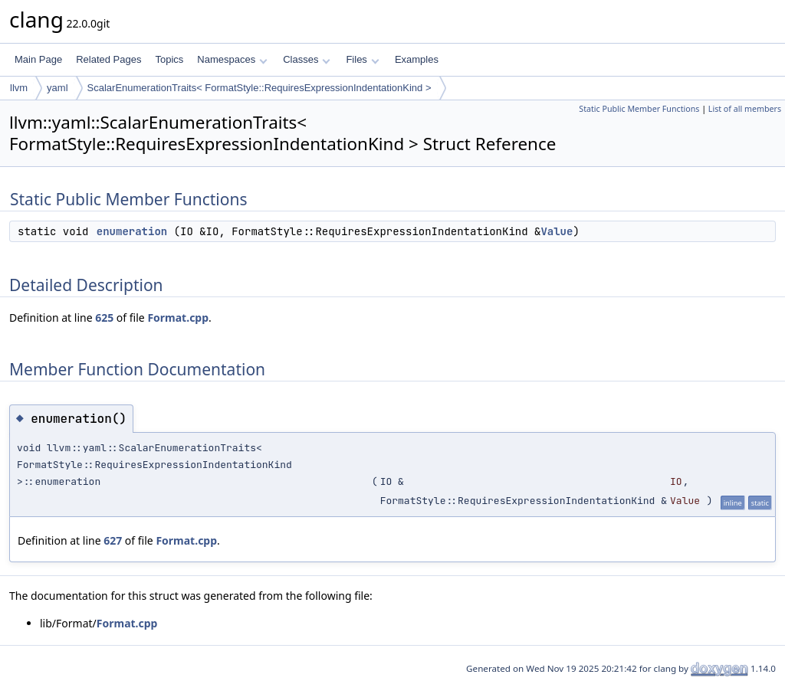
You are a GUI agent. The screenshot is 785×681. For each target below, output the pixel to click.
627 (112, 540)
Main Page (38, 59)
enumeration (132, 231)
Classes (306, 59)
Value (556, 231)
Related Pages (108, 59)
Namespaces (232, 59)
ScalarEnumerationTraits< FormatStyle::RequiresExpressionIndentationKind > (259, 87)
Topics (169, 59)
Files (362, 59)
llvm (19, 87)
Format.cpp (178, 317)
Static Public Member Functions (639, 108)
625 (104, 317)
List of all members (744, 108)
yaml (57, 87)
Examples (416, 59)
